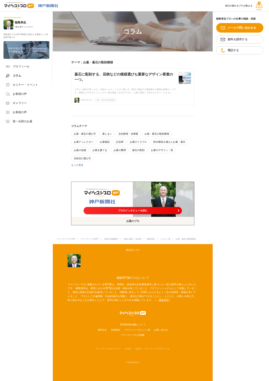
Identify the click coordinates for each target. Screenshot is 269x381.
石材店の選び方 (82, 158)
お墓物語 (105, 141)
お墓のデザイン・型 (162, 150)
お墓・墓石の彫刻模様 (105, 100)
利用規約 (115, 330)
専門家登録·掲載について (133, 324)
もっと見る (77, 164)
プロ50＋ (128, 349)
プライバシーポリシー (135, 330)
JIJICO (138, 349)
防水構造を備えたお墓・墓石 (169, 141)
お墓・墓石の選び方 (85, 133)
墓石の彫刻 (138, 150)
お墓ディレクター (83, 141)
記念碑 (119, 141)
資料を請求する (237, 39)
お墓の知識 (80, 150)
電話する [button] (233, 50)
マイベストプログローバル (157, 349)
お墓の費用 (120, 150)
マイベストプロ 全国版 (133, 335)
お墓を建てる (99, 150)
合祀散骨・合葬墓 (128, 133)
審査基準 (164, 300)
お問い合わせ (161, 330)
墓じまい (107, 133)
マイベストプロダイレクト (108, 349)
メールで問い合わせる (242, 27)
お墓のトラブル (138, 141)
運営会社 (102, 330)
